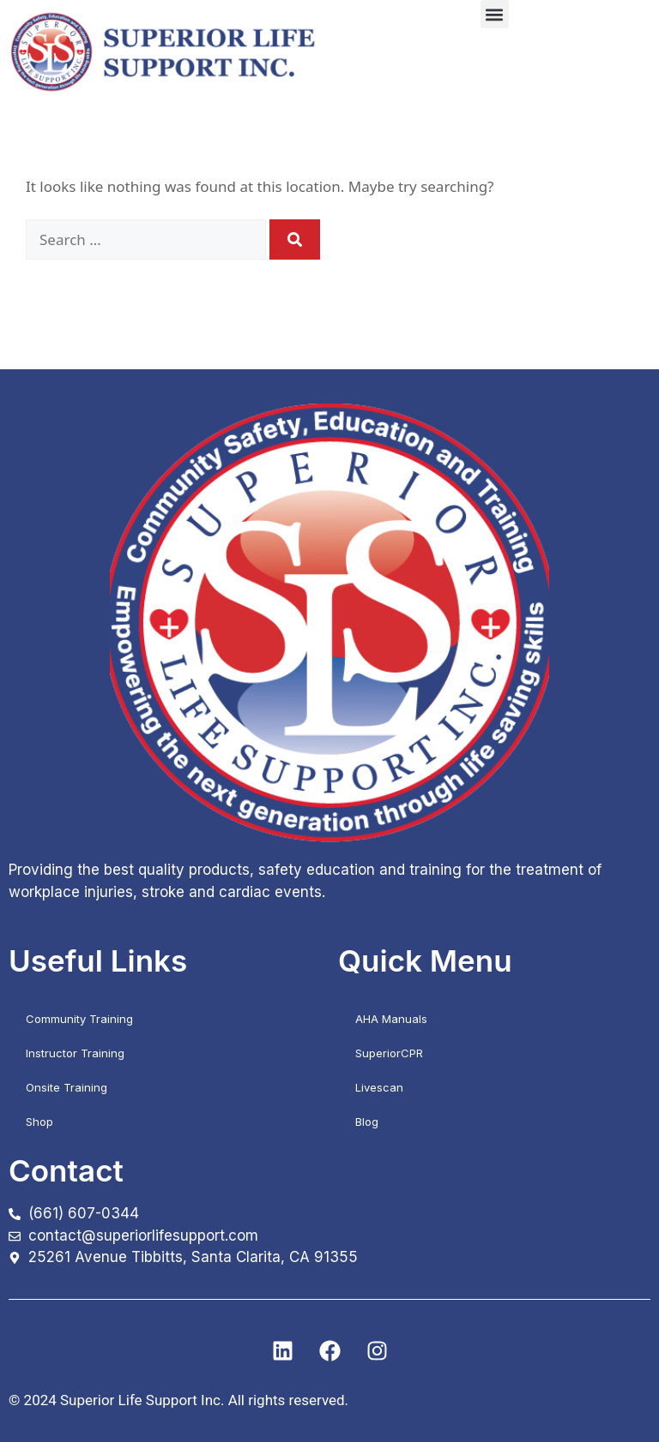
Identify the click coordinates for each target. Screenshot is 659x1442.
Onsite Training (66, 1087)
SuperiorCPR (389, 1053)
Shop (39, 1121)
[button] (495, 14)
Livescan (379, 1087)
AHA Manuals (391, 1019)
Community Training (79, 1019)
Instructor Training (75, 1053)
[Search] (294, 239)
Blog (366, 1121)
